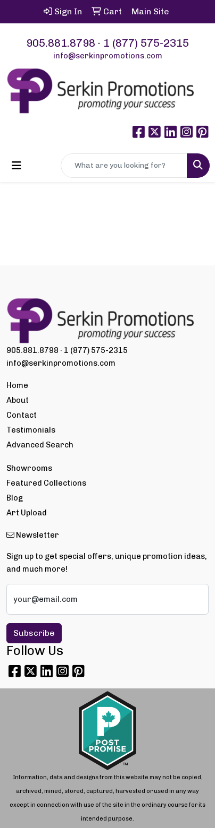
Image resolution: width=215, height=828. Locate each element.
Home (17, 385)
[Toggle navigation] (16, 165)
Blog (14, 498)
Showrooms (29, 468)
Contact (21, 415)
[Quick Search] (124, 165)
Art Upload (26, 513)
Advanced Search (39, 445)
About (17, 400)
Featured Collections (46, 483)
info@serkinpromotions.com (107, 56)
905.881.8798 (60, 43)
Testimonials (30, 430)
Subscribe (34, 633)
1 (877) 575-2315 (146, 43)
